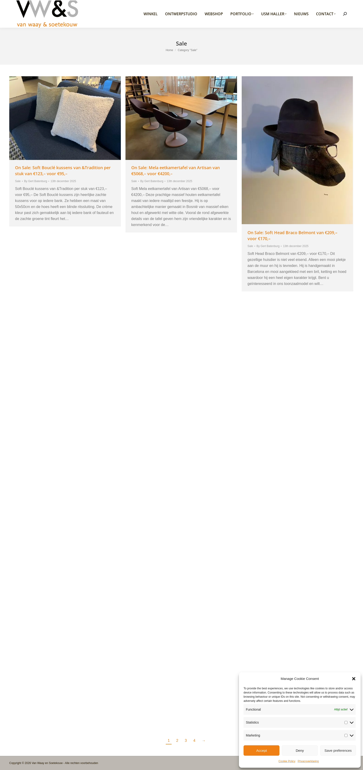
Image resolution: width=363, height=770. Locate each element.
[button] (353, 678)
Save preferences (338, 750)
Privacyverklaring (308, 761)
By (35, 181)
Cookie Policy (287, 761)
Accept (261, 750)
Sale (18, 181)
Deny (300, 750)
